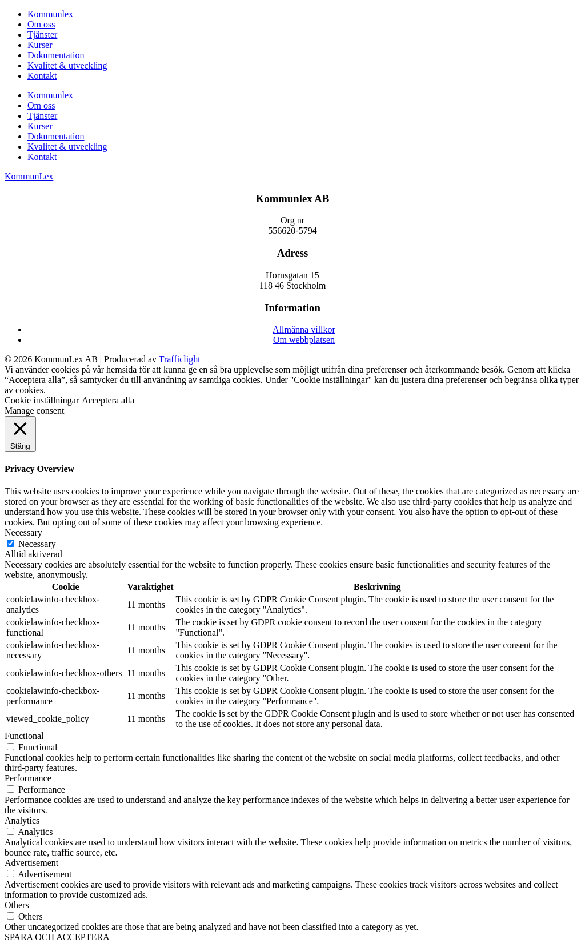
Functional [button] (24, 736)
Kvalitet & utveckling (67, 65)
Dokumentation (56, 55)
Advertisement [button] (31, 863)
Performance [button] (28, 778)
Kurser (40, 45)
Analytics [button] (22, 820)
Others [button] (17, 905)
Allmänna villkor (304, 329)
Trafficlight (180, 359)
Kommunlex (50, 14)
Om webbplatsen (304, 340)
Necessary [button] (23, 532)
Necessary (37, 544)
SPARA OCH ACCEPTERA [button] (57, 937)
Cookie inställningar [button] (42, 400)
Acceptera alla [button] (108, 400)
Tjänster (42, 34)
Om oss (41, 24)
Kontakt (42, 76)
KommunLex (29, 176)
